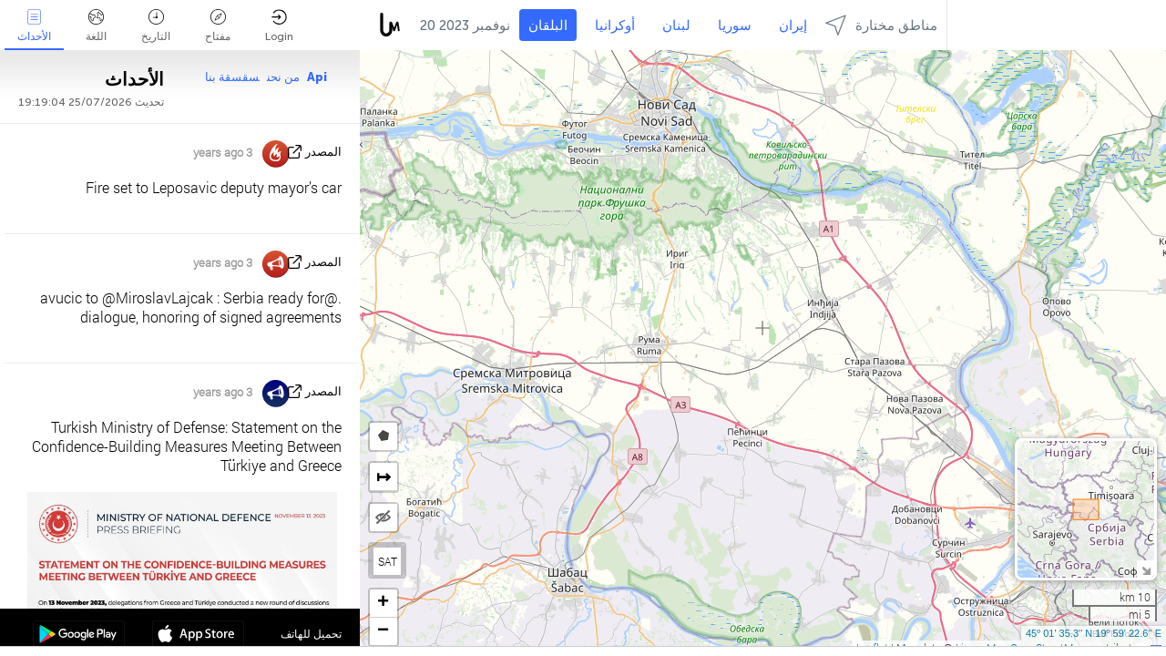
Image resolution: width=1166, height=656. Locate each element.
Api (317, 77)
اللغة (96, 26)
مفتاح (217, 26)
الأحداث (34, 26)
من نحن (283, 77)
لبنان (676, 25)
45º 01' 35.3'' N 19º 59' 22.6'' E (1093, 633)
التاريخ (155, 26)
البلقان (548, 25)
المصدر (323, 152)
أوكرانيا (615, 25)
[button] (383, 603)
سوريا (735, 25)
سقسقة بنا (232, 77)
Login (279, 26)
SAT (387, 561)
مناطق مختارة (881, 25)
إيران (793, 25)
